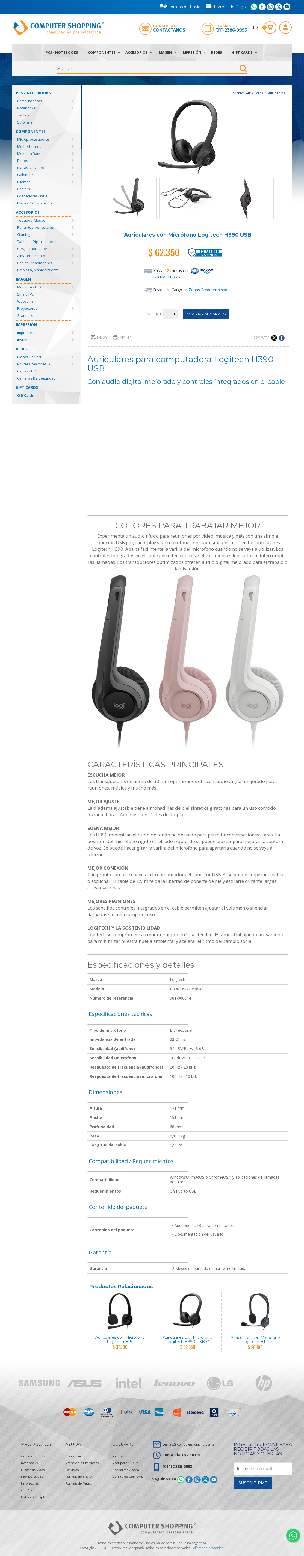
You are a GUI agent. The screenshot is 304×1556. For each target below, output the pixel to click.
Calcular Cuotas (166, 276)
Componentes (104, 52)
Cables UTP (26, 371)
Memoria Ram (28, 153)
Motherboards (29, 146)
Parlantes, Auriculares (35, 227)
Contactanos (169, 30)
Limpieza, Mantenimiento (38, 269)
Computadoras (29, 100)
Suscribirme (252, 1482)
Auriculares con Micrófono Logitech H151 (120, 1339)
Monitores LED (29, 287)
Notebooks (26, 108)
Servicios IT (73, 1470)
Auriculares (276, 93)
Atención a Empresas (82, 1463)
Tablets (23, 115)
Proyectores (27, 308)
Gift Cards (244, 52)
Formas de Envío (180, 6)
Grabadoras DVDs (32, 196)
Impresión (194, 52)
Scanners (25, 315)
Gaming (23, 234)
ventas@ (189, 1444)
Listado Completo (35, 1497)
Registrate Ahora (125, 1470)
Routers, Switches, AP (35, 364)
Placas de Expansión (34, 203)
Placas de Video (30, 167)
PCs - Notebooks (64, 52)
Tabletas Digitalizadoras (37, 241)
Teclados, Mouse (31, 220)
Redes (218, 52)
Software (25, 122)
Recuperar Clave (125, 1463)
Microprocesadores (33, 139)
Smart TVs (25, 294)
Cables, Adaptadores (34, 262)
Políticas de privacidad (207, 1548)
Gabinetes (26, 174)
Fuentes (24, 181)
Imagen (167, 52)
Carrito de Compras (127, 1476)
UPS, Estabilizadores (34, 248)
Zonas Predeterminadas (210, 289)
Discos (22, 160)
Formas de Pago (225, 5)
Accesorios (138, 52)
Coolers (23, 188)
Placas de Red (29, 356)
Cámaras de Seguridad (36, 378)
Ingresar (118, 1456)
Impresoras (26, 332)
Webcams (25, 301)
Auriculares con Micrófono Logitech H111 (255, 1339)
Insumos (24, 339)
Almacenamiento (31, 255)
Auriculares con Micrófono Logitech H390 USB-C (187, 1339)
